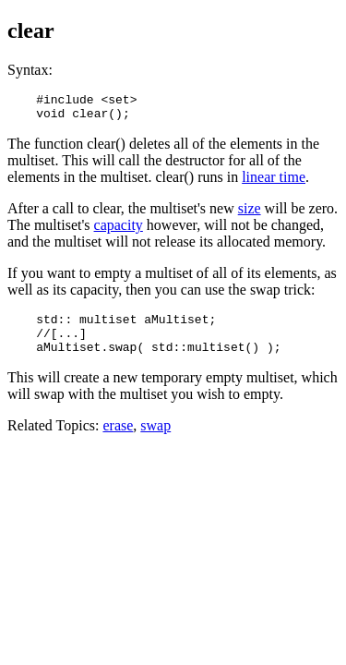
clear (30, 30)
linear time (273, 182)
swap (155, 439)
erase (117, 439)
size (249, 214)
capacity (118, 230)
